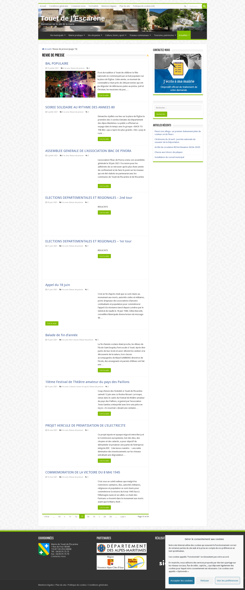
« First (46, 516)
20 (104, 516)
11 (70, 516)
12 (76, 516)
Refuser (204, 580)
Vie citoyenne (94, 35)
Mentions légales (109, 6)
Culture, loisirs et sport (79, 386)
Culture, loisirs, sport (114, 35)
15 (94, 516)
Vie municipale (56, 35)
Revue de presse (77, 68)
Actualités (183, 35)
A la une (66, 68)
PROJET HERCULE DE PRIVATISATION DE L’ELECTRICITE (85, 425)
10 (59, 516)
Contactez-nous (78, 6)
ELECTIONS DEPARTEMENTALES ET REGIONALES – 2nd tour (88, 197)
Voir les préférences (227, 580)
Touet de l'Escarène (73, 18)
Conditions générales (58, 6)
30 (110, 516)
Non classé (73, 340)
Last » (123, 516)
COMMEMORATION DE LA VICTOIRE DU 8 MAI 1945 (82, 472)
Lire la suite (104, 95)
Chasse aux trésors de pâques (169, 152)
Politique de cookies (77, 585)
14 (88, 516)
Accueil (43, 6)
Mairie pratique (76, 35)
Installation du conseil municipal (169, 157)
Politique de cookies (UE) (144, 6)
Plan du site (125, 6)
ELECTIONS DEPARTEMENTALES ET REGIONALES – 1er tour (88, 241)
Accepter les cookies (181, 580)
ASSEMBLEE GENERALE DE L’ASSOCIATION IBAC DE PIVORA (88, 151)
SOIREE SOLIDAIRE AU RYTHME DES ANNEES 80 (80, 107)
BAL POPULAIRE (56, 63)
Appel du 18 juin (57, 285)
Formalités (93, 6)
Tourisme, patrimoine (164, 35)
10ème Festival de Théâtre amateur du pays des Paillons (87, 382)
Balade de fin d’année (61, 335)
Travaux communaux (139, 35)
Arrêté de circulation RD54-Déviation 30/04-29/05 (177, 147)
